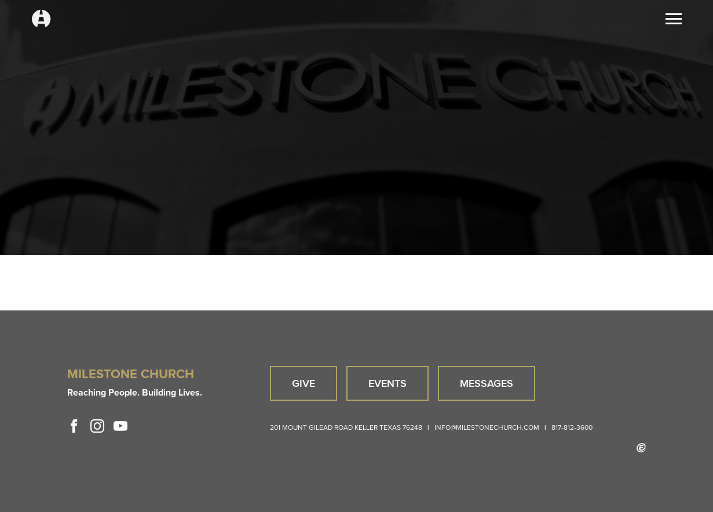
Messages (486, 383)
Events (387, 383)
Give (303, 383)
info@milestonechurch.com (486, 427)
